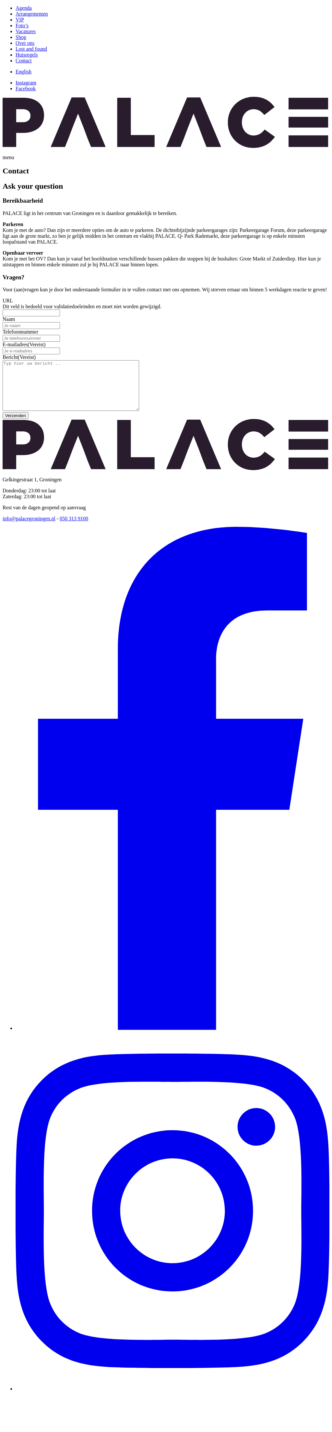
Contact (24, 60)
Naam (9, 319)
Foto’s (22, 25)
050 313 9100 (74, 528)
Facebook (26, 88)
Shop (21, 37)
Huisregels (27, 54)
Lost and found (31, 49)
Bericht (19, 357)
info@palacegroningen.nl (29, 528)
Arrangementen (32, 14)
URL (8, 300)
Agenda (24, 8)
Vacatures (26, 31)
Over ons (25, 43)
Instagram (26, 82)
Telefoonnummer (20, 332)
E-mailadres (24, 344)
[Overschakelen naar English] (23, 71)
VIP (20, 19)
